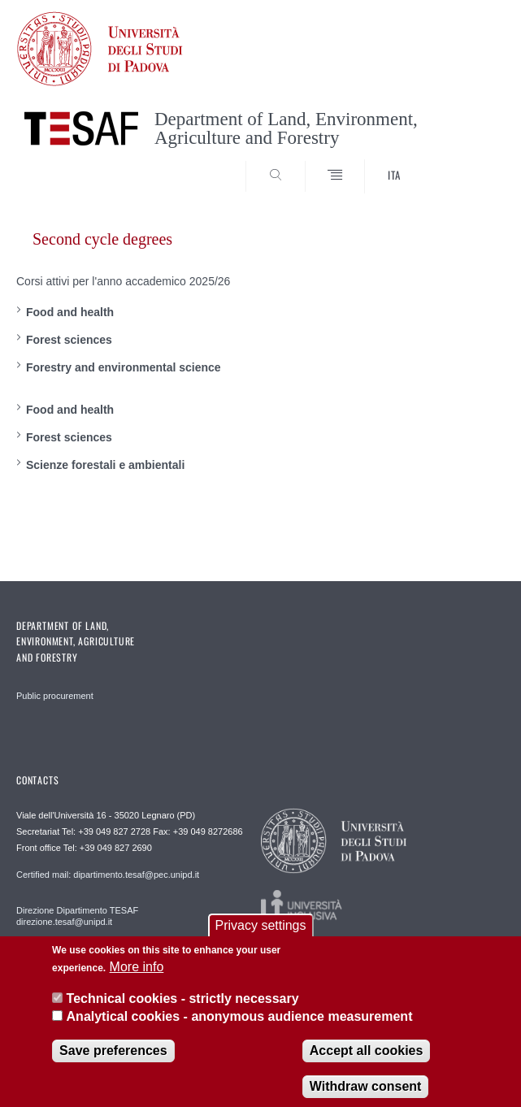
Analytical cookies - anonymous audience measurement (240, 1028)
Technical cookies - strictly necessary (183, 1011)
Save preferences (113, 1062)
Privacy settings (260, 937)
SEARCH (466, 162)
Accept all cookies (366, 1062)
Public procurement (54, 696)
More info (137, 979)
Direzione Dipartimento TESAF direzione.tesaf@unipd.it (77, 916)
